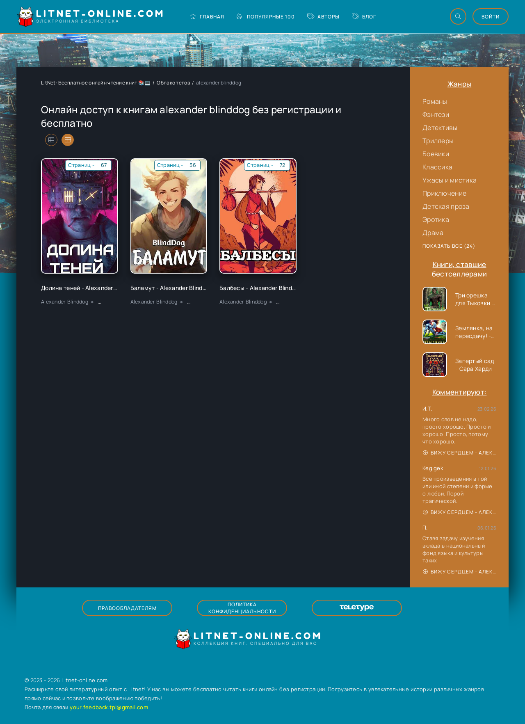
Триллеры (438, 140)
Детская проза (446, 206)
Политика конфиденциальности (242, 608)
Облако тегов (173, 82)
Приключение (444, 193)
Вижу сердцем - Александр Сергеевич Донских (459, 452)
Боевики (435, 153)
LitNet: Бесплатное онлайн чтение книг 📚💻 (96, 82)
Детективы (440, 127)
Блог (364, 16)
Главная (206, 16)
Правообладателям (127, 608)
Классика (437, 166)
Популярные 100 (266, 16)
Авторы (323, 16)
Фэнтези (435, 114)
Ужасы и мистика (449, 180)
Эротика (435, 219)
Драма (432, 232)
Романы (434, 101)
